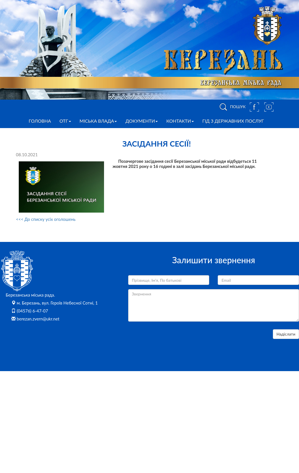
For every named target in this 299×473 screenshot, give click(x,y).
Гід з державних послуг (233, 121)
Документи (141, 121)
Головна (40, 121)
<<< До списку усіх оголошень (46, 219)
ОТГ (65, 121)
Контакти (180, 121)
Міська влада (98, 121)
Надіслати (286, 334)
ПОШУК (232, 107)
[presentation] (171, 340)
